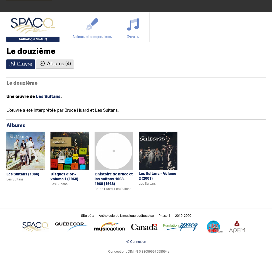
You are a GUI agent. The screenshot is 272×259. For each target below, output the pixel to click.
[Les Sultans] (25, 151)
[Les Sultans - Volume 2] (158, 151)
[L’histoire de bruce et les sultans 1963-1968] (114, 151)
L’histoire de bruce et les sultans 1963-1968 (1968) (114, 179)
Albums (15, 125)
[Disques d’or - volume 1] (69, 151)
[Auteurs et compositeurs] (92, 27)
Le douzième (31, 51)
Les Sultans (48, 96)
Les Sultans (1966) (22, 174)
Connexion (136, 241)
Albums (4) (55, 63)
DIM (131, 251)
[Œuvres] (133, 27)
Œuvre (20, 64)
